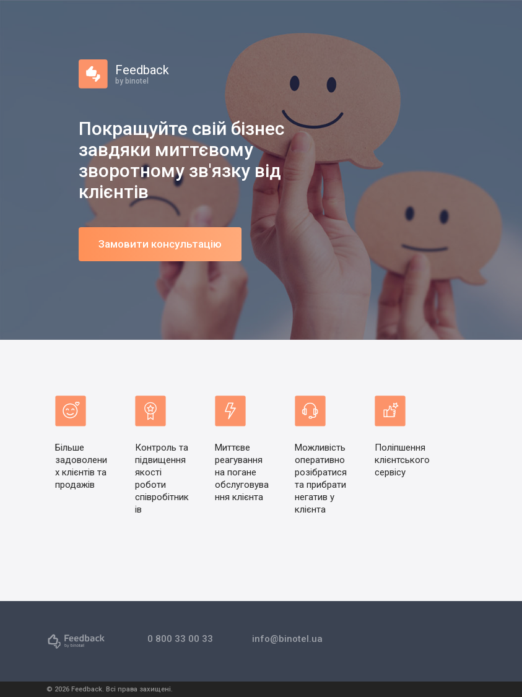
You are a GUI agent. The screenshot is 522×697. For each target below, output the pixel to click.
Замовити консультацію (160, 244)
